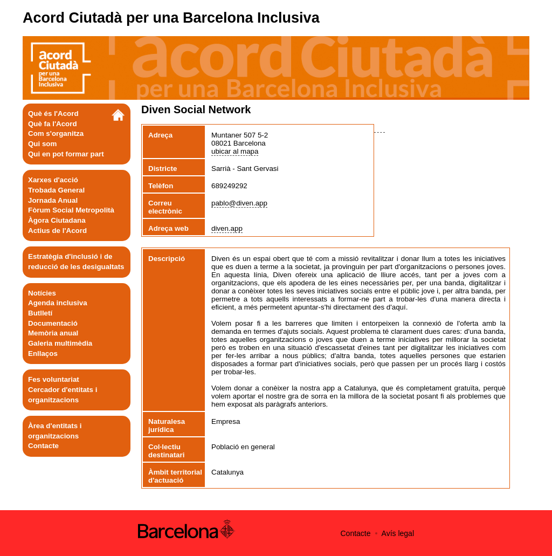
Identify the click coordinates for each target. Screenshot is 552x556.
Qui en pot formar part (66, 154)
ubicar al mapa (234, 151)
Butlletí (40, 313)
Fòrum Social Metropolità (71, 210)
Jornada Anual (53, 200)
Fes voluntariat (53, 379)
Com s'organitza (56, 133)
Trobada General (56, 190)
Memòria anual (53, 333)
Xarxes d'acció (53, 180)
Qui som (42, 144)
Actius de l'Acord (57, 230)
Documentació (53, 323)
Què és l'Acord (53, 113)
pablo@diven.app (239, 203)
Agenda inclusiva (57, 303)
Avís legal (398, 533)
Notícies (42, 293)
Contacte (43, 446)
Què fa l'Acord (52, 124)
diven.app (227, 228)
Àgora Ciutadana (57, 220)
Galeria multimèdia (60, 343)
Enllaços (43, 353)
